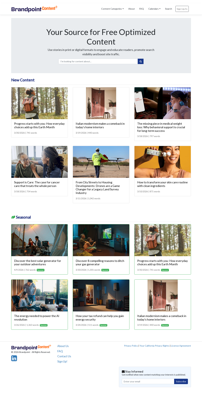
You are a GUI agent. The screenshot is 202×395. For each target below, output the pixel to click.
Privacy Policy (131, 345)
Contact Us (64, 356)
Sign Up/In (182, 8)
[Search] (141, 61)
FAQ (141, 8)
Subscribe (181, 381)
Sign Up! (62, 361)
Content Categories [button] (111, 8)
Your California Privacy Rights (154, 345)
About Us (63, 346)
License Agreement (181, 345)
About (131, 8)
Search (168, 8)
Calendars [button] (153, 8)
